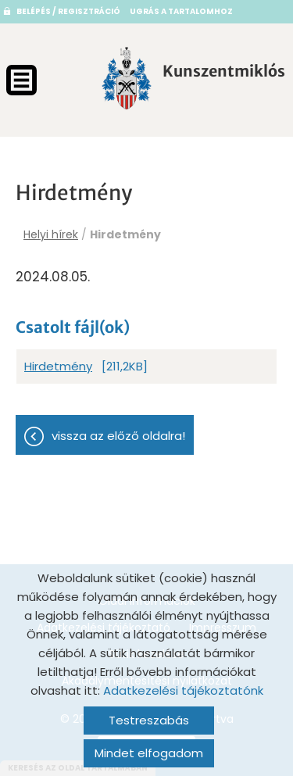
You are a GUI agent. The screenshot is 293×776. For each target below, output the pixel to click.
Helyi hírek (50, 234)
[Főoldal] (127, 78)
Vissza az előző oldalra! (118, 435)
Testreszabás (149, 720)
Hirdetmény (58, 366)
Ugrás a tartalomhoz (181, 11)
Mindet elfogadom (149, 753)
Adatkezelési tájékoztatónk (183, 690)
